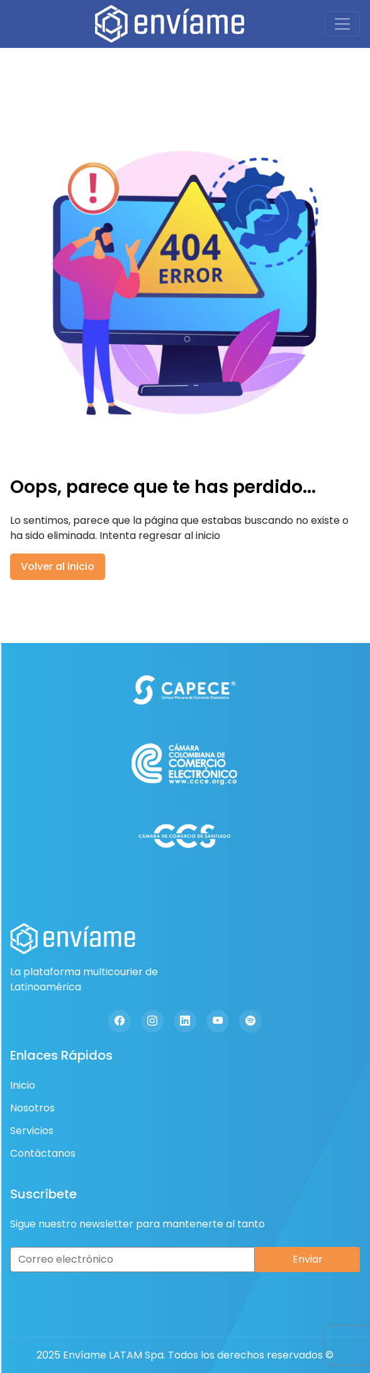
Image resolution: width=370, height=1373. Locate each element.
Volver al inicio (57, 566)
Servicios (31, 1130)
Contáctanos (43, 1153)
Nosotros (32, 1108)
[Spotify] (250, 1021)
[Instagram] (152, 1021)
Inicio (22, 1085)
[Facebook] (119, 1021)
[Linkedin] (185, 1021)
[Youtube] (217, 1021)
